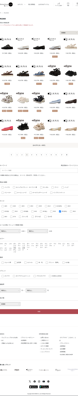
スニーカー (7, 192)
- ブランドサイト (64, 343)
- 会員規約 (23, 340)
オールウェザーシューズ (39, 192)
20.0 (31, 206)
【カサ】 (50, 216)
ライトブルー (46, 245)
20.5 (40, 206)
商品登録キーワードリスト (69, 165)
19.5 (23, 206)
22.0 (69, 206)
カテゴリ (20, 4)
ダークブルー (41, 245)
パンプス (7, 187)
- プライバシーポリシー (27, 337)
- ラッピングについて (46, 349)
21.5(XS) (59, 206)
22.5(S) (6, 211)
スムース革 (7, 262)
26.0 (74, 211)
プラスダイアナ (41, 276)
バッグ (66, 187)
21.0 (49, 206)
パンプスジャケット (59, 192)
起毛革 (19, 262)
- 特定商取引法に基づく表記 (28, 343)
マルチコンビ (14, 250)
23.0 (16, 211)
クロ (1, 243)
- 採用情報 (62, 351)
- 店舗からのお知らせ (7, 343)
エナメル (29, 262)
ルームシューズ (21, 192)
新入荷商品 (31, 4)
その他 (67, 262)
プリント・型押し (54, 262)
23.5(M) (26, 211)
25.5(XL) (64, 211)
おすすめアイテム (43, 4)
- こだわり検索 (44, 343)
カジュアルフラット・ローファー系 (26, 187)
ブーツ (56, 187)
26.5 (5, 216)
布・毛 (41, 262)
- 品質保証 (62, 346)
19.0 (14, 206)
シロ (10, 243)
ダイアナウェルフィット (23, 276)
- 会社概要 (62, 349)
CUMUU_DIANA (56, 276)
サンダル (45, 187)
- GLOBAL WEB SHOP (66, 354)
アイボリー (37, 245)
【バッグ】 (25, 216)
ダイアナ (7, 276)
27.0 (14, 216)
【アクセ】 (38, 216)
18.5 (5, 206)
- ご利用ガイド (44, 340)
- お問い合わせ (44, 337)
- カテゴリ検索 (44, 346)
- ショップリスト (45, 351)
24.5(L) (45, 211)
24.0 (35, 211)
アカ (59, 243)
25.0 (54, 211)
